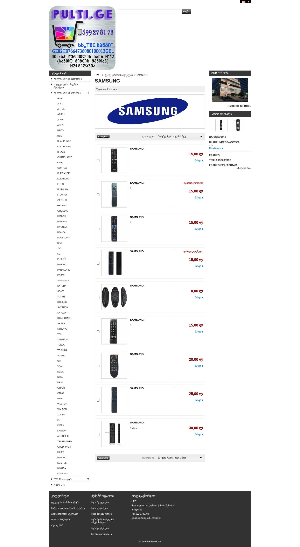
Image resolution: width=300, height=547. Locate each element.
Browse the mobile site (150, 541)
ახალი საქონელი (221, 114)
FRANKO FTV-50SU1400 (223, 165)
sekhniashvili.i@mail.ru (149, 518)
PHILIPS (61, 259)
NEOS (60, 371)
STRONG (62, 329)
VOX (59, 366)
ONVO (60, 393)
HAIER (60, 452)
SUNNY (61, 296)
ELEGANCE (63, 173)
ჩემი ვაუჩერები (100, 528)
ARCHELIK (63, 436)
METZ (60, 398)
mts (211, 145)
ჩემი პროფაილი (102, 495)
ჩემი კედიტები (99, 508)
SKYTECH (62, 307)
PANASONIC (64, 270)
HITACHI (61, 216)
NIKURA (61, 468)
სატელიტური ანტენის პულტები (66, 85)
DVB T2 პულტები (63, 479)
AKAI (60, 98)
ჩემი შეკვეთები (100, 502)
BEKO (60, 130)
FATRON (62, 430)
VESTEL (61, 355)
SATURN (62, 286)
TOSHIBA (62, 350)
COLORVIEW (64, 146)
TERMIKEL (63, 339)
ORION (61, 388)
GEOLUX (62, 200)
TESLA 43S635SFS (220, 160)
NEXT (60, 382)
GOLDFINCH (64, 447)
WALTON (62, 409)
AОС (59, 103)
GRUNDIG (62, 211)
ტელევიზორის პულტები (67, 93)
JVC (59, 248)
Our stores (219, 73)
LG (59, 253)
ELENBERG (63, 178)
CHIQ (60, 162)
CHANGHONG (64, 157)
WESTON (62, 404)
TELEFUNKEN (64, 441)
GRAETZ (62, 205)
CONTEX (62, 168)
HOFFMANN (63, 237)
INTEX (60, 425)
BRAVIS (61, 152)
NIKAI (60, 377)
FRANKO (62, 194)
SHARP (61, 323)
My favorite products (101, 534)
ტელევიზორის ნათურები (68, 79)
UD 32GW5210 (217, 137)
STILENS (62, 302)
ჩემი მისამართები (101, 514)
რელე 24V (59, 484)
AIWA (60, 119)
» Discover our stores (239, 106)
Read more (215, 148)
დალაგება (148, 136)
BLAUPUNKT (64, 141)
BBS (59, 135)
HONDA (61, 232)
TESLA (61, 345)
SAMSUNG (63, 280)
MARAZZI (62, 264)
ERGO (60, 184)
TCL (59, 334)
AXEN (60, 125)
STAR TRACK (64, 318)
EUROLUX (62, 189)
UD (59, 361)
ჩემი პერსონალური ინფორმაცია (102, 521)
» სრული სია (243, 168)
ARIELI (61, 114)
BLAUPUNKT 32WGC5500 (224, 142)
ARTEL (61, 109)
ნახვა (198, 160)
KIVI (59, 243)
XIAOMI (61, 414)
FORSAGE (63, 473)
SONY (60, 291)
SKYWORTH (63, 312)
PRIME (61, 275)
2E (58, 420)
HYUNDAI (62, 227)
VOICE (133, 428)
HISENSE (62, 221)
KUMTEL (62, 463)
